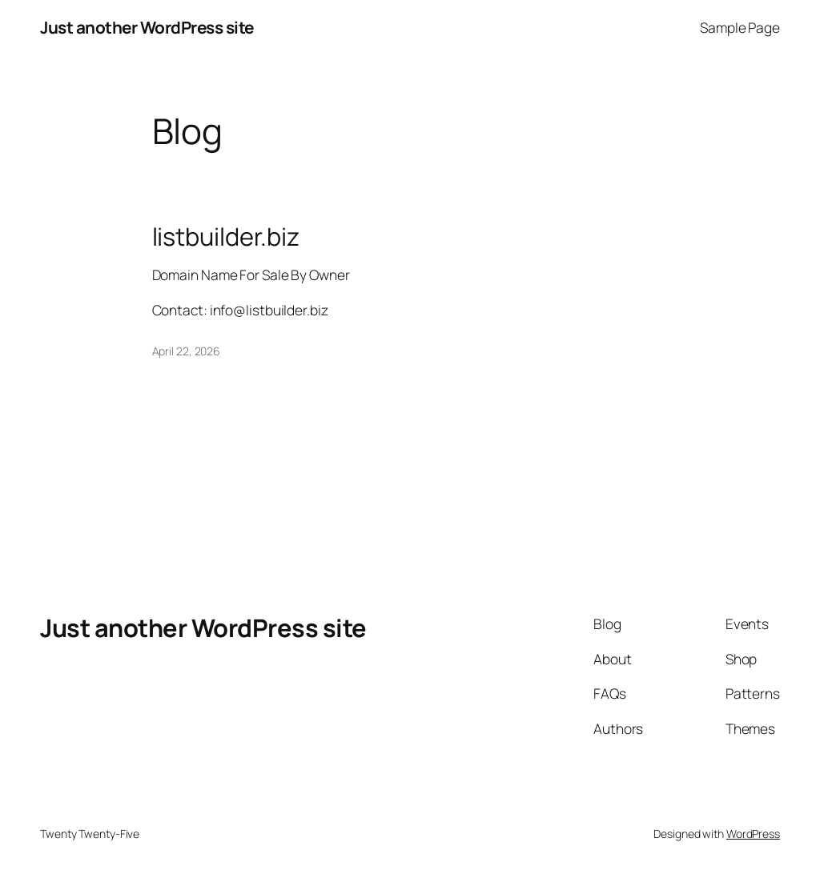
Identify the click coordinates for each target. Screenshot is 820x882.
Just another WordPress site (147, 27)
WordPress (753, 833)
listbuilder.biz (226, 237)
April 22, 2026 (186, 351)
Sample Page (740, 27)
